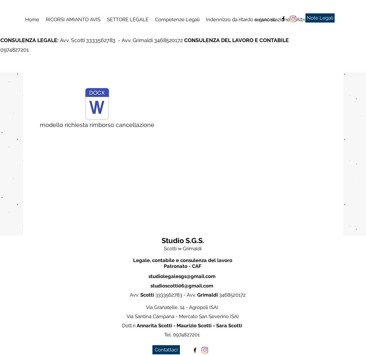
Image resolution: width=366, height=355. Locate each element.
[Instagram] (293, 19)
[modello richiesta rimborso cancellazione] (97, 109)
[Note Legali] (320, 18)
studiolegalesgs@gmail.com (182, 276)
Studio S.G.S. (183, 240)
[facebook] (283, 19)
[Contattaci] (166, 349)
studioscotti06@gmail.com (181, 286)
